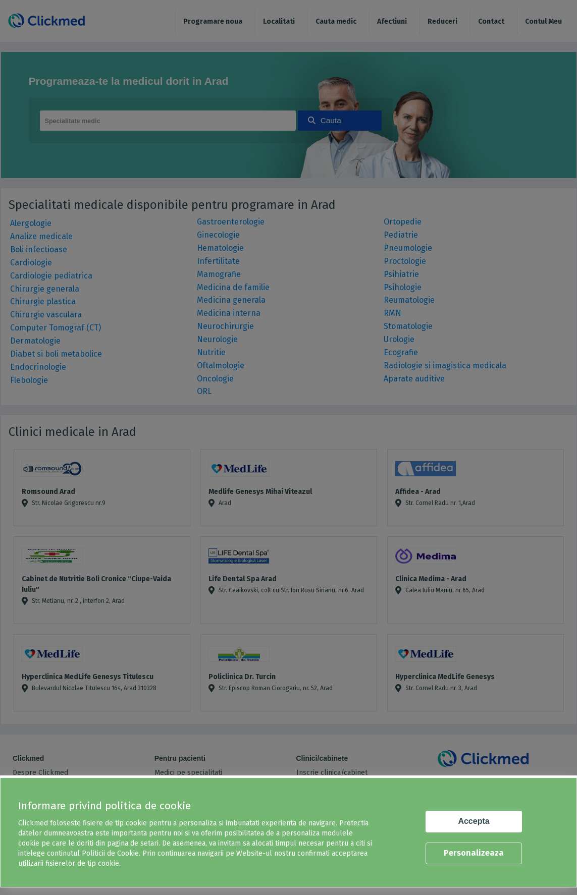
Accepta (473, 821)
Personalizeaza (474, 853)
